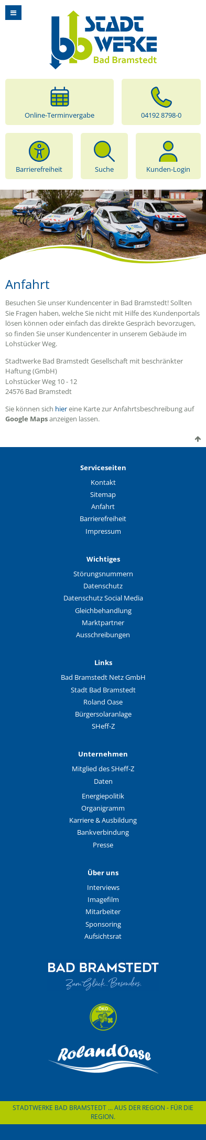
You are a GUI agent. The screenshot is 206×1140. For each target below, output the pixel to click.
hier (62, 408)
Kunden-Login (168, 156)
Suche (104, 156)
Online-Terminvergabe (59, 102)
